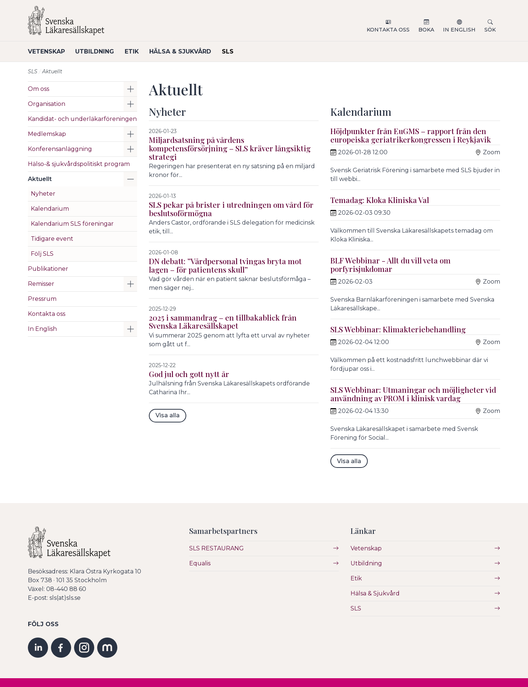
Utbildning (96, 51)
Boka (426, 29)
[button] (130, 89)
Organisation (46, 103)
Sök (490, 29)
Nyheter (43, 193)
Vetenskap (46, 51)
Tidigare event (52, 238)
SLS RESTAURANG (216, 548)
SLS (233, 51)
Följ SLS (42, 253)
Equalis (199, 563)
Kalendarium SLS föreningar (72, 223)
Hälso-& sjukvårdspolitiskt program (79, 163)
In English (459, 29)
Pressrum (42, 298)
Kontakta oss (388, 29)
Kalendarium (50, 208)
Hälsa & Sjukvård (184, 51)
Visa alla (167, 415)
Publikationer (48, 268)
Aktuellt (40, 179)
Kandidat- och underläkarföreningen (82, 118)
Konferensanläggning (60, 148)
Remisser (41, 283)
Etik (134, 51)
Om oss (38, 88)
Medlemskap (47, 133)
